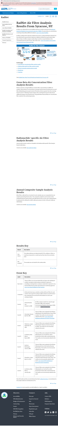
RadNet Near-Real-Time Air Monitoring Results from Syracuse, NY (33, 77)
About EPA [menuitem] (32, 13)
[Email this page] (56, 16)
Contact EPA (48, 396)
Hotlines (47, 399)
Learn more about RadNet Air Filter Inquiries (34, 287)
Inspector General (33, 399)
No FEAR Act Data (17, 411)
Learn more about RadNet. (42, 32)
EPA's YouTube (51, 412)
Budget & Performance (19, 401)
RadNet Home (5, 22)
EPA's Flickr (53, 412)
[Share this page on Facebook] (50, 16)
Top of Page (54, 133)
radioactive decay (44, 379)
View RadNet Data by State (7, 25)
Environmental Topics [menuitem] (8, 13)
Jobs (30, 401)
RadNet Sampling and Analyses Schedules (7, 31)
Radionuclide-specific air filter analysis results (28, 66)
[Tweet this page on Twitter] (53, 16)
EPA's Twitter (48, 412)
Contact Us (41, 16)
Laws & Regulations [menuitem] (22, 13)
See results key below (31, 147)
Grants (15, 406)
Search (55, 9)
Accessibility (16, 396)
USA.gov (31, 414)
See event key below (31, 204)
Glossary (4, 42)
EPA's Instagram (56, 412)
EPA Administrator (18, 399)
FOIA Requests (48, 401)
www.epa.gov (33, 2)
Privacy (15, 414)
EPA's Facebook (45, 412)
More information (6, 5)
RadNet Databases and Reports (7, 34)
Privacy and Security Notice (18, 417)
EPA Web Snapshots (18, 409)
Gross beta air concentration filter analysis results (29, 64)
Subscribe (31, 411)
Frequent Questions (6, 40)
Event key (20, 72)
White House (32, 416)
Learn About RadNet (6, 28)
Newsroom (31, 404)
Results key (20, 70)
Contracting (16, 404)
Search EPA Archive (45, 306)
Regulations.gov (33, 409)
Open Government (33, 406)
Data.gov (31, 396)
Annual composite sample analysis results (27, 68)
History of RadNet (6, 37)
